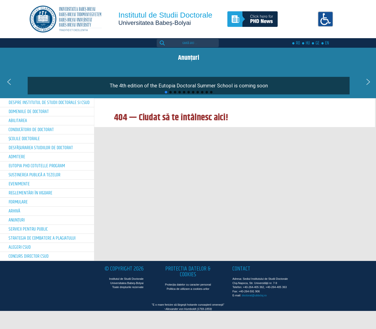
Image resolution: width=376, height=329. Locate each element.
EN (327, 43)
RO (298, 43)
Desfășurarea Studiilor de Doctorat (41, 147)
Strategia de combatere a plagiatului (42, 238)
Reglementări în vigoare (30, 193)
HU (308, 43)
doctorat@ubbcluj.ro (254, 295)
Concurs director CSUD (29, 256)
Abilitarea (18, 120)
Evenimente (19, 184)
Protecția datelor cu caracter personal (188, 284)
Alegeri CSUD (20, 247)
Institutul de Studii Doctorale (165, 15)
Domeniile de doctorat (29, 111)
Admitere (17, 156)
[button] (188, 82)
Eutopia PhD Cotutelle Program (37, 166)
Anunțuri (17, 220)
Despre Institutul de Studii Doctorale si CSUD (49, 102)
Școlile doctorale (24, 138)
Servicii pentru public (28, 229)
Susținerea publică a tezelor (34, 175)
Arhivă (14, 211)
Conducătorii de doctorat (31, 129)
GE (317, 43)
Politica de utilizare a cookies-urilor (188, 288)
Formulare (18, 202)
